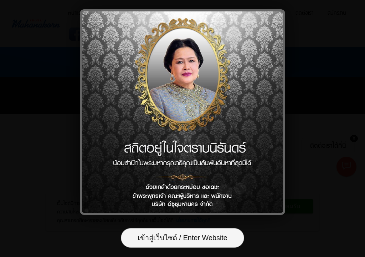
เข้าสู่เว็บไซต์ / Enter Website (182, 238)
